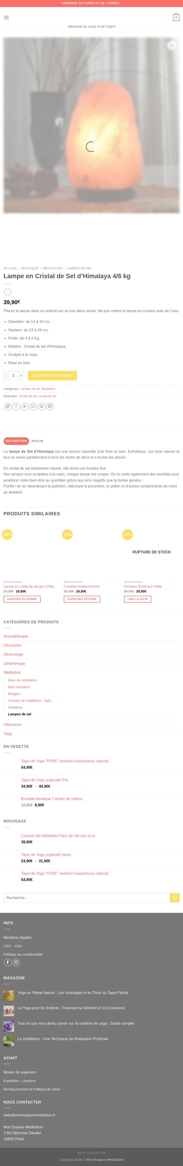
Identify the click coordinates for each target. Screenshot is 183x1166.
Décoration (13, 645)
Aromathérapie (16, 636)
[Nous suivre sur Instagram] (16, 962)
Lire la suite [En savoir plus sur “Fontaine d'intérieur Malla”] (138, 599)
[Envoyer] (174, 897)
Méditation (52, 268)
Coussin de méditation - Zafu (29, 700)
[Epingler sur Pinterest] (41, 406)
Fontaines (15, 707)
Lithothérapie (14, 663)
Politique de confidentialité (23, 954)
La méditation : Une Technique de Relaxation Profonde (63, 1039)
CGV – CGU (13, 946)
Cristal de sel (28, 396)
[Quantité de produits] (13, 375)
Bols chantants (19, 687)
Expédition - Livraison (20, 1081)
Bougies (14, 694)
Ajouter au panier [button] (22, 599)
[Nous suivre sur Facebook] (8, 962)
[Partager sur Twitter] (25, 406)
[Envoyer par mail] (33, 406)
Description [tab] (16, 441)
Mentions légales (18, 937)
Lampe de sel (47, 396)
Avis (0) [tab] (37, 441)
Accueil (10, 268)
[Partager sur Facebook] (16, 406)
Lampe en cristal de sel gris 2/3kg (29, 586)
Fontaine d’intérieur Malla (143, 586)
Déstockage (13, 654)
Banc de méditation (22, 680)
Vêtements (12, 725)
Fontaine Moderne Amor (82, 586)
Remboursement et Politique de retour (32, 1089)
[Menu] (6, 17)
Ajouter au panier (52, 375)
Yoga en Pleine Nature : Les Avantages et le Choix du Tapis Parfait (73, 993)
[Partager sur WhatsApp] (8, 406)
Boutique (30, 268)
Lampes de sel (79, 268)
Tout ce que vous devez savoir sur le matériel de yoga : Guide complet (76, 1023)
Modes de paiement (20, 1072)
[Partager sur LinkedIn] (50, 406)
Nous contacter (91, 1153)
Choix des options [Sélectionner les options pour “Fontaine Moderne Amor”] (82, 599)
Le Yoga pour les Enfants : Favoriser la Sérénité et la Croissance (71, 1008)
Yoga (8, 734)
